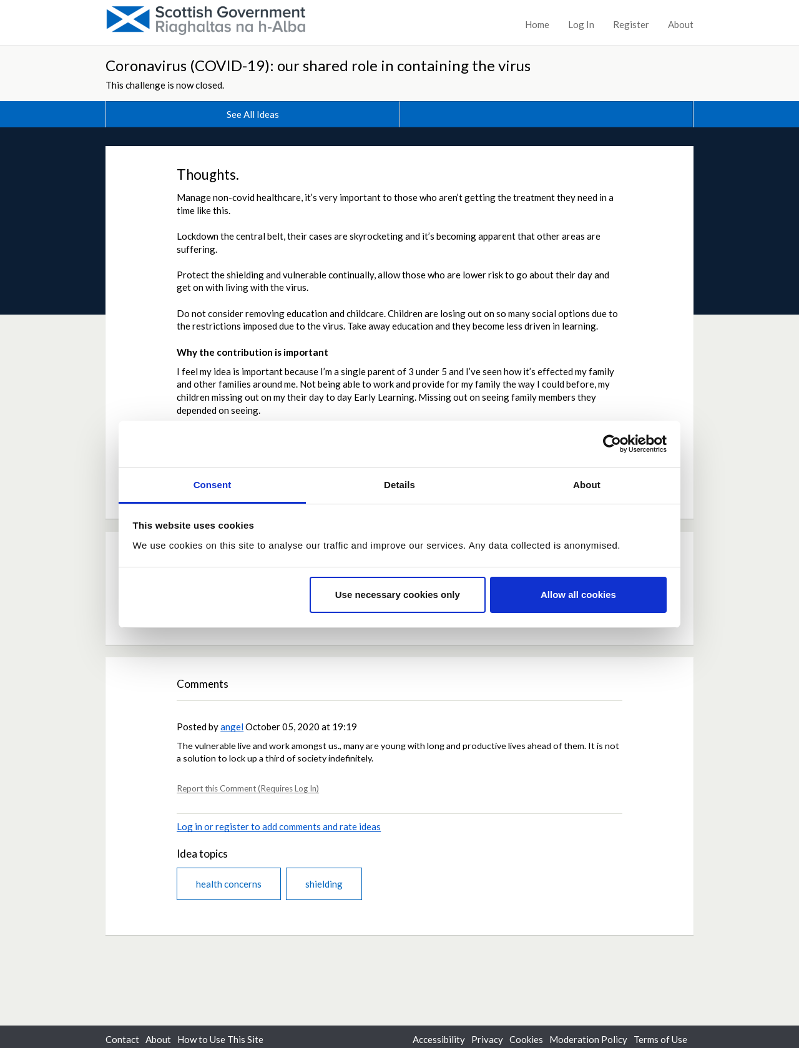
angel (231, 726)
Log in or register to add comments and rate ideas (279, 826)
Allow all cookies (578, 594)
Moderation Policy (588, 1039)
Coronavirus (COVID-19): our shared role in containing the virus (318, 65)
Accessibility (439, 1039)
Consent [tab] (213, 484)
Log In (581, 24)
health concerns (229, 883)
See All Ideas (253, 114)
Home (537, 24)
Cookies (526, 1039)
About (681, 24)
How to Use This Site (220, 1039)
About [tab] (586, 484)
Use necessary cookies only (397, 594)
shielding (324, 883)
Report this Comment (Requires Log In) (248, 788)
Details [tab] (399, 484)
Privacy (487, 1039)
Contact (122, 1039)
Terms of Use (660, 1039)
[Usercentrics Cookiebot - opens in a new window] (612, 443)
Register (631, 24)
